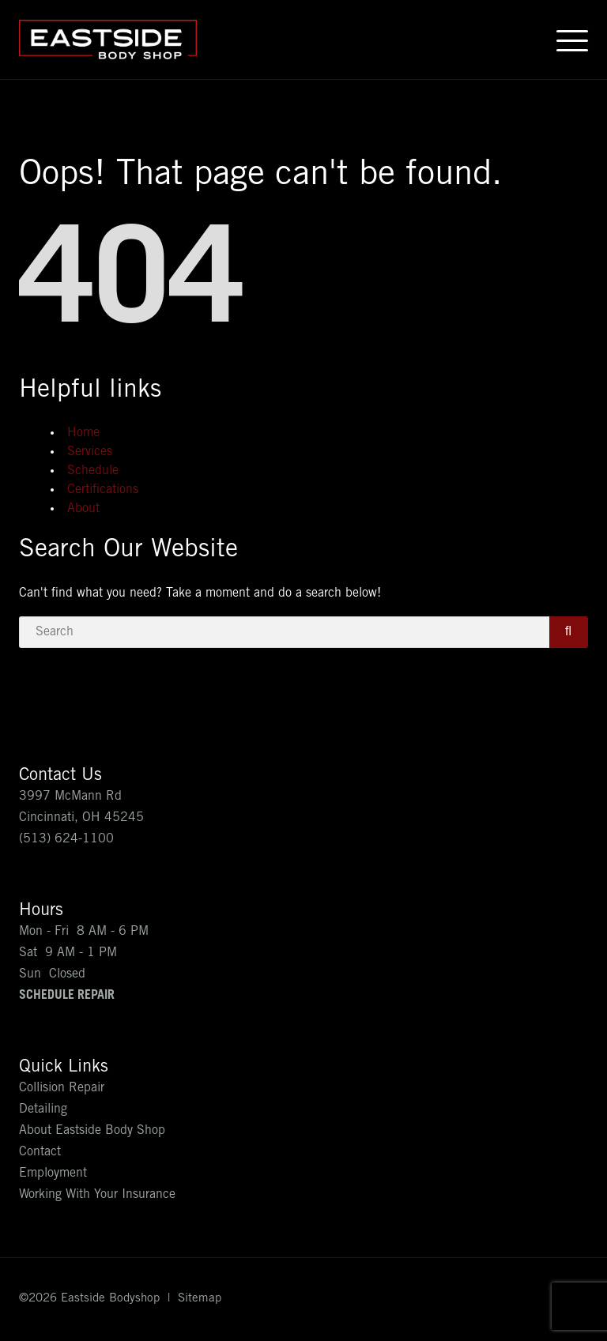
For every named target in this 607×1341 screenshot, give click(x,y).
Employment (53, 1173)
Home (83, 433)
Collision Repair (61, 1088)
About (83, 509)
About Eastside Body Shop (92, 1130)
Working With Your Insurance (97, 1194)
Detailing (43, 1109)
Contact (40, 1152)
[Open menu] (572, 39)
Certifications (102, 490)
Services (89, 452)
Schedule (93, 471)
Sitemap (199, 1299)
